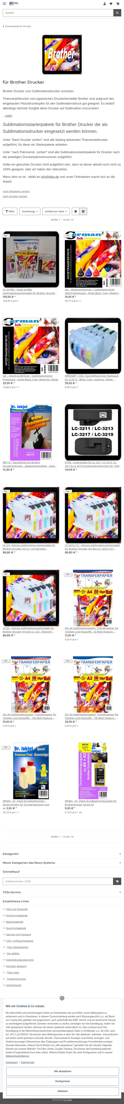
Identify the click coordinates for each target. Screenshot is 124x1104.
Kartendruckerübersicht (20, 959)
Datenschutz (27, 1062)
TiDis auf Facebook (17, 909)
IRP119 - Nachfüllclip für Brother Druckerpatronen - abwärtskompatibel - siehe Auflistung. (29, 464)
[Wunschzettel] (111, 3)
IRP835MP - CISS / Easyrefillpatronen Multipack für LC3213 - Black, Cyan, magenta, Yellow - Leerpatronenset (92, 377)
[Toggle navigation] (4, 2)
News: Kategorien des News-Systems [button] (29, 862)
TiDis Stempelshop (17, 947)
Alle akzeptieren (62, 1071)
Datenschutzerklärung (17, 1056)
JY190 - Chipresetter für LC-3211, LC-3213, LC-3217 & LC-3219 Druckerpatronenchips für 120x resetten (92, 464)
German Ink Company (18, 934)
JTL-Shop (68, 1099)
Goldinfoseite (13, 985)
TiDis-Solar (13, 972)
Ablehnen (63, 1091)
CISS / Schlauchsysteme (19, 940)
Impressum (12, 1062)
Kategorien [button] (11, 854)
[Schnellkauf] (58, 881)
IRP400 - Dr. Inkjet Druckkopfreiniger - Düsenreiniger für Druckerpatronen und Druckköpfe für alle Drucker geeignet (26, 802)
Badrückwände (14, 921)
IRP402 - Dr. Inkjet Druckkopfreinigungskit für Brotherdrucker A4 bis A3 (91, 802)
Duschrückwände (16, 928)
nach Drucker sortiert (15, 196)
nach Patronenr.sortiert (16, 191)
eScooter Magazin (16, 966)
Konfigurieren (62, 1081)
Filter (10, 211)
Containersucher (16, 978)
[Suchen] (58, 12)
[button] (105, 3)
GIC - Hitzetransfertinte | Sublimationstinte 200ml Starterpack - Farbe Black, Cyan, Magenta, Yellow (92, 291)
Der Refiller (13, 953)
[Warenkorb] (117, 3)
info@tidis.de (50, 177)
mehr (8, 116)
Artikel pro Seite (54, 211)
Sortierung (28, 211)
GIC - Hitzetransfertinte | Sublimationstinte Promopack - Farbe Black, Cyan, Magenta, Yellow (30, 377)
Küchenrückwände (17, 915)
